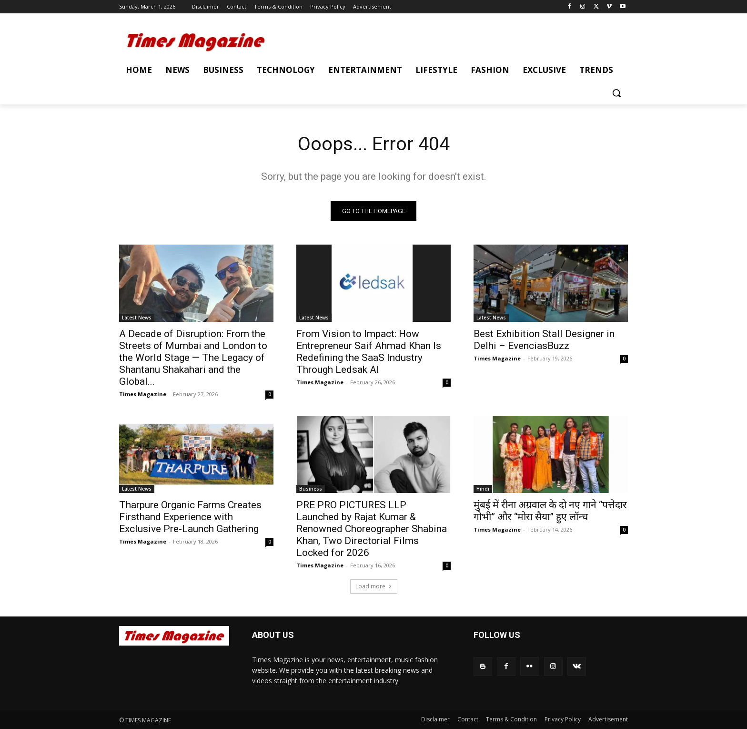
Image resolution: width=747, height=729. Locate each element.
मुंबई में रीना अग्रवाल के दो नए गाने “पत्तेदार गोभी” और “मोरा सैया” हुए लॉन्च (550, 511)
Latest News (136, 317)
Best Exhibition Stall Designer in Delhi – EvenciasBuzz (544, 339)
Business (310, 488)
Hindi (482, 488)
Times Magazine (142, 394)
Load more (373, 586)
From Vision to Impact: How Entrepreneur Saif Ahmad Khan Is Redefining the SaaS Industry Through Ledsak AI (368, 351)
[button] (616, 93)
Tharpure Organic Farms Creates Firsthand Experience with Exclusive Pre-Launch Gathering (190, 516)
